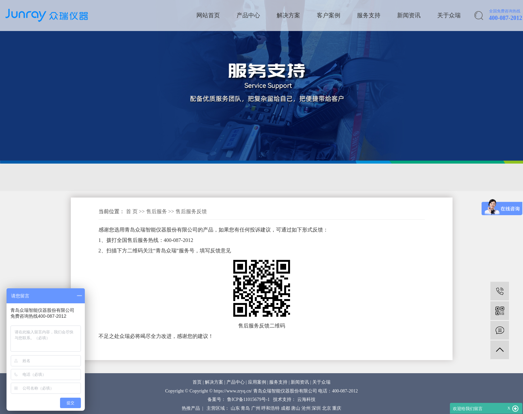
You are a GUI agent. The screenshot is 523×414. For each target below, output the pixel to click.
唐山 (295, 408)
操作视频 (269, 177)
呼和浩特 (270, 408)
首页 (197, 382)
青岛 (245, 408)
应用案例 (257, 382)
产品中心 (248, 15)
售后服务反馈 (188, 177)
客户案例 (328, 15)
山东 (235, 408)
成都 (285, 408)
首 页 (132, 211)
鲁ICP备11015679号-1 (248, 399)
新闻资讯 (409, 15)
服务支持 (368, 15)
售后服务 (157, 211)
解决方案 (288, 15)
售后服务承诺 (139, 177)
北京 (326, 408)
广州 (255, 408)
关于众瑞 (449, 15)
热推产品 (191, 408)
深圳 (316, 408)
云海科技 (306, 399)
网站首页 (208, 15)
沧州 (306, 408)
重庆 (336, 408)
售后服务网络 (90, 177)
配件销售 (232, 177)
